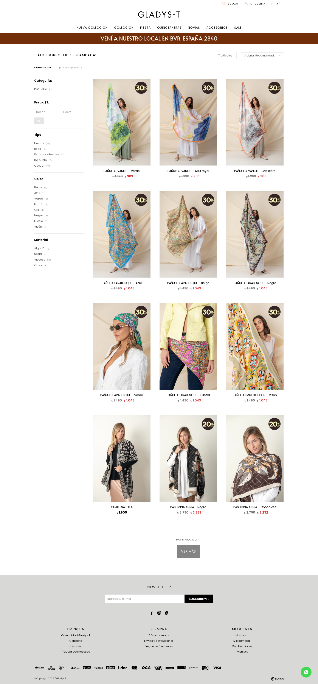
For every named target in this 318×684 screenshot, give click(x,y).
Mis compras (242, 641)
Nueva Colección (92, 27)
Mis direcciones (242, 646)
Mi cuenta (242, 635)
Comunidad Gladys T (75, 635)
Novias (194, 27)
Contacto (75, 641)
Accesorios (217, 27)
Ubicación (75, 646)
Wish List (242, 651)
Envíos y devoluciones (159, 641)
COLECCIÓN (124, 27)
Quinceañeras (169, 27)
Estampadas (68, 67)
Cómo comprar (159, 635)
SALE (238, 27)
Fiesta (145, 27)
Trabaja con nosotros (75, 651)
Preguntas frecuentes (159, 646)
